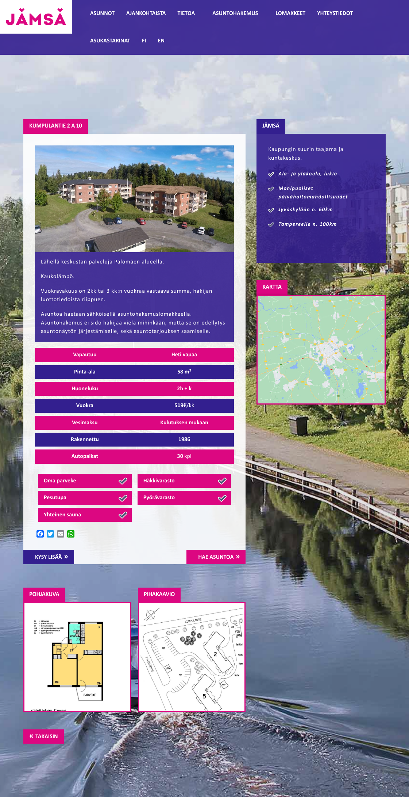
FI (144, 41)
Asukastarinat (110, 41)
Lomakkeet (290, 13)
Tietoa (186, 13)
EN (161, 41)
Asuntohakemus (235, 13)
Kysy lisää (48, 557)
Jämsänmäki (36, 17)
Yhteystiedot (335, 13)
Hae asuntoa (216, 557)
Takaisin (46, 737)
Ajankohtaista (146, 13)
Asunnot (102, 13)
